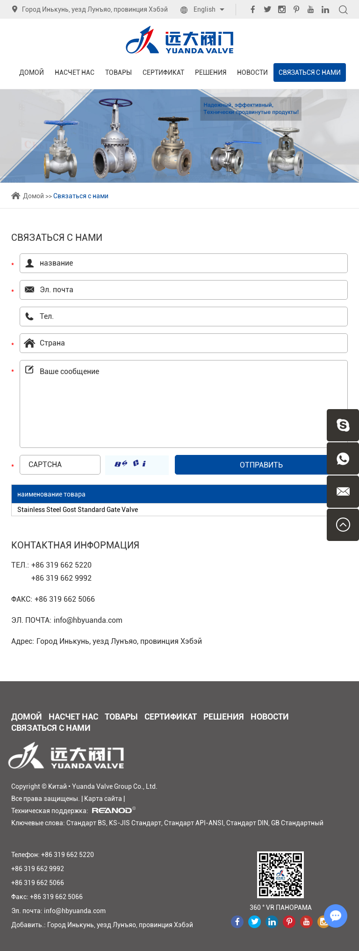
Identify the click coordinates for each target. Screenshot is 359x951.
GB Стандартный (297, 823)
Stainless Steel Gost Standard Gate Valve (77, 509)
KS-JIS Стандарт (135, 823)
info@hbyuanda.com (88, 620)
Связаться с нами (310, 72)
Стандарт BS (86, 823)
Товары (118, 72)
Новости (252, 72)
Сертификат (163, 72)
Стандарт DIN (247, 823)
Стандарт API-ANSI (193, 823)
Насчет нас (74, 72)
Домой (31, 72)
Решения (210, 72)
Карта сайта (103, 798)
